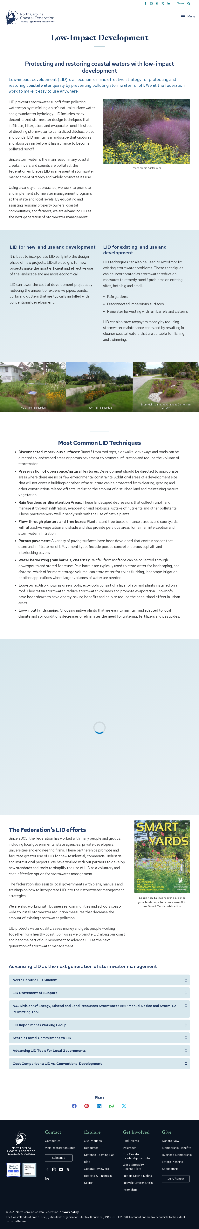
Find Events (131, 1141)
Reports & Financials (98, 1176)
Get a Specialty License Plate (133, 1167)
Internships (130, 1190)
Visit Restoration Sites (60, 1148)
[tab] (99, 980)
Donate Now (170, 1141)
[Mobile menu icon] (188, 16)
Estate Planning (172, 1162)
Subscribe (58, 1158)
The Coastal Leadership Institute (136, 1156)
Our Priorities (93, 1141)
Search (88, 1183)
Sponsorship (170, 1169)
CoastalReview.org (96, 1169)
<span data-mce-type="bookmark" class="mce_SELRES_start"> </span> (99, 726)
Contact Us (52, 1141)
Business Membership (177, 1155)
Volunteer (129, 1148)
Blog (87, 1162)
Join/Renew (176, 1179)
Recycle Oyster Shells (138, 1183)
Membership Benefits (176, 1148)
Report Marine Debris (137, 1176)
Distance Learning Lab (99, 1155)
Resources (91, 1148)
